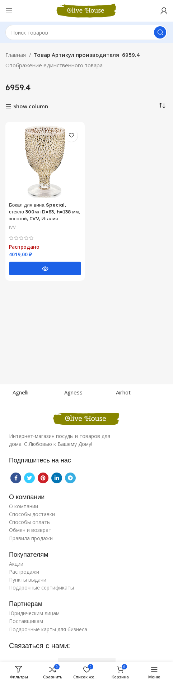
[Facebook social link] (15, 478)
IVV (12, 227)
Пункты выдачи (27, 579)
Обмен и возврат (30, 530)
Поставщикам (26, 621)
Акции (16, 563)
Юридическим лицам (34, 613)
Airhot (123, 392)
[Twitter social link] (29, 478)
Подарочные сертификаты (41, 587)
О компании (23, 506)
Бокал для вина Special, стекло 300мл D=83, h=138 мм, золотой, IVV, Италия (44, 211)
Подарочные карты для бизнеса (48, 629)
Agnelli (20, 392)
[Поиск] (86, 32)
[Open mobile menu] (9, 11)
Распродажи (24, 571)
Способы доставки (32, 514)
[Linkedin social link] (56, 478)
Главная (16, 54)
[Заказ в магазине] (162, 105)
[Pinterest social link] (43, 478)
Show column (30, 107)
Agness (73, 392)
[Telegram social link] (70, 478)
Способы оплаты (30, 522)
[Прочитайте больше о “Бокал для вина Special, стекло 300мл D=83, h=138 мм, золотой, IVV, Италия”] (45, 268)
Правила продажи (31, 538)
